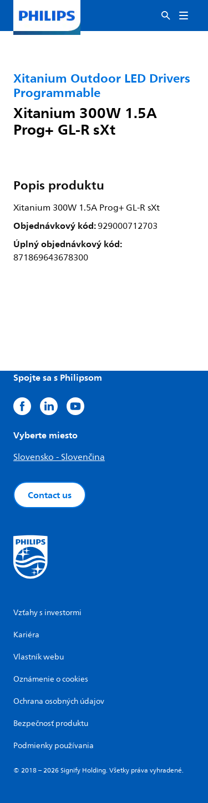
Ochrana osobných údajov (58, 701)
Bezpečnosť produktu (50, 723)
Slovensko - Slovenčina (59, 457)
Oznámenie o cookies (50, 679)
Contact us (50, 495)
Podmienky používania (53, 745)
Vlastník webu (38, 657)
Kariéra (26, 634)
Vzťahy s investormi (47, 612)
